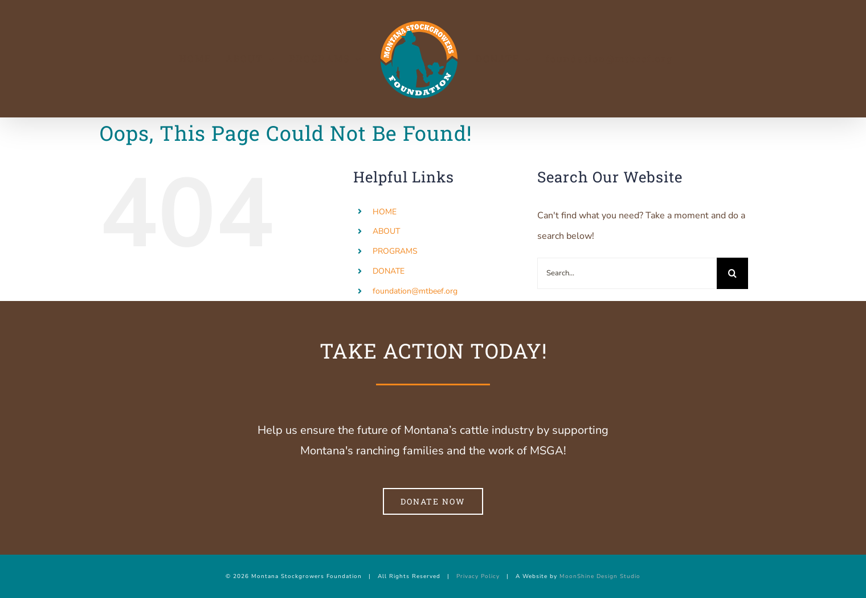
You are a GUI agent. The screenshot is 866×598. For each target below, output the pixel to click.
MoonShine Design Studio (599, 576)
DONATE (389, 271)
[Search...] (627, 273)
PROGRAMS (395, 251)
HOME (385, 211)
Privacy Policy (478, 576)
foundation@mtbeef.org (415, 291)
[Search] (732, 273)
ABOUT (386, 231)
